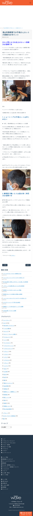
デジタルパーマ (7, 337)
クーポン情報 (6, 328)
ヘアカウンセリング (8, 348)
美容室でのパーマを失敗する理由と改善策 (12, 294)
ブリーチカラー (7, 342)
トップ (3, 439)
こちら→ (13, 255)
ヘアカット (6, 351)
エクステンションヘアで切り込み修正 (11, 302)
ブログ (4, 323)
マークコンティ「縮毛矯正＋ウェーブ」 (10, 466)
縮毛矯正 (5, 394)
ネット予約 (4, 479)
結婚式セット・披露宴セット (10, 391)
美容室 (4, 403)
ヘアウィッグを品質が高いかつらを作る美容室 (13, 286)
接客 (4, 380)
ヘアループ (4, 470)
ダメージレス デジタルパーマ (8, 461)
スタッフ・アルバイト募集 (9, 334)
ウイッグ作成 (5, 474)
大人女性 (5, 371)
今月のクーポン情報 (6, 446)
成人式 (4, 374)
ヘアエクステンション (8, 345)
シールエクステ (5, 468)
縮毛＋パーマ (6, 397)
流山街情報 (6, 386)
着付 (4, 418)
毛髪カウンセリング (8, 383)
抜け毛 (4, 377)
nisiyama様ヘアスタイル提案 (9, 310)
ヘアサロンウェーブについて (8, 440)
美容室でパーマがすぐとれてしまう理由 (12, 290)
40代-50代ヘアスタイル (8, 325)
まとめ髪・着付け (6, 472)
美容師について (7, 406)
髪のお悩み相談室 (7, 409)
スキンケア (6, 331)
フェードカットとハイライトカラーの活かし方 (13, 277)
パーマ (4, 340)
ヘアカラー (6, 354)
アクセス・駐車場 (6, 444)
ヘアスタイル (6, 360)
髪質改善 (4, 463)
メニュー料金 (5, 457)
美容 (4, 400)
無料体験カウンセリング (7, 459)
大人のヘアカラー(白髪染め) (9, 415)
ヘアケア (5, 357)
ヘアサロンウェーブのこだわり (8, 442)
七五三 (4, 368)
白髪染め (5, 388)
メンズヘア (6, 365)
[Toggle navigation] (30, 2)
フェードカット (6, 320)
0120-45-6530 (26, 513)
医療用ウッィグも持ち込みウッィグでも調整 (13, 306)
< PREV (4, 265)
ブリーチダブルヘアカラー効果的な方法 (12, 273)
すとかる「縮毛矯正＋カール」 (8, 465)
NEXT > (28, 265)
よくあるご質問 (5, 485)
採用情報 (4, 487)
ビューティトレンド (6, 452)
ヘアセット (6, 363)
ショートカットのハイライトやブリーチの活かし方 (14, 298)
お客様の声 (4, 483)
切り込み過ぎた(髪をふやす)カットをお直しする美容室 (15, 281)
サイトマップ (5, 489)
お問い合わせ (5, 481)
